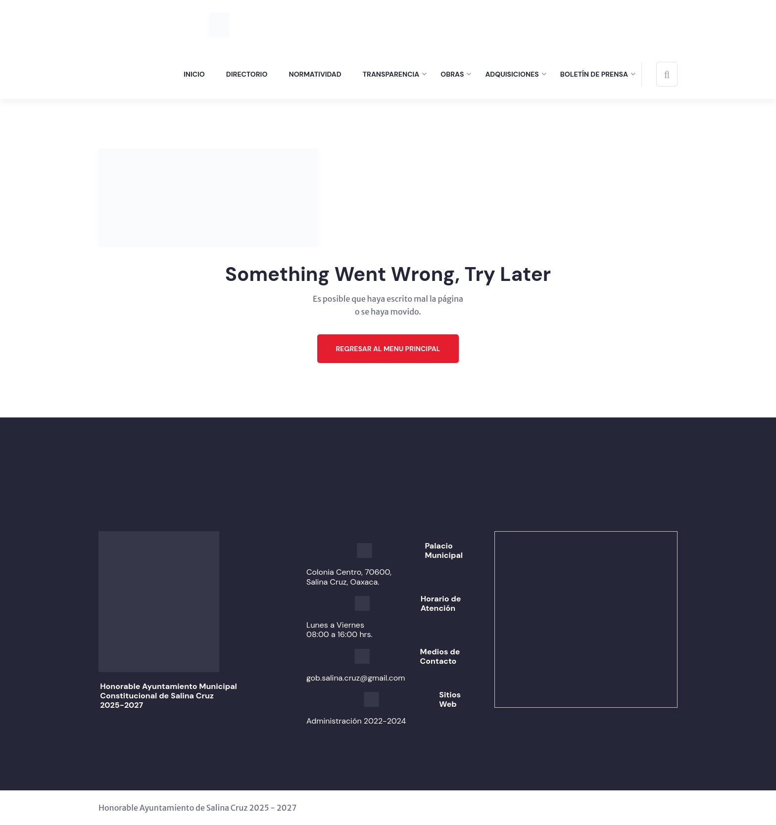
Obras (452, 74)
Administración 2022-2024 (356, 721)
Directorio (247, 74)
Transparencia (391, 74)
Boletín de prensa (594, 74)
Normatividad (315, 74)
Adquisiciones (511, 74)
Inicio (194, 74)
